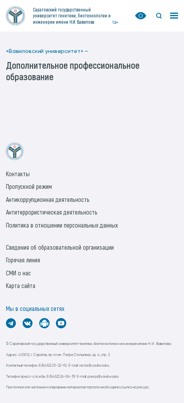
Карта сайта (20, 285)
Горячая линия (23, 260)
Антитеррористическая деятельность (52, 212)
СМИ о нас (18, 273)
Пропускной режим (29, 186)
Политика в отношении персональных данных (62, 225)
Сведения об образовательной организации (60, 247)
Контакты (18, 173)
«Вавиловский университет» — (47, 51)
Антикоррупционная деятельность (48, 199)
